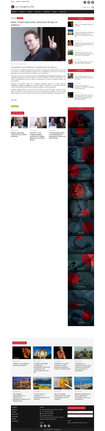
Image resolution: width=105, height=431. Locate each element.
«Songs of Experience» (42, 73)
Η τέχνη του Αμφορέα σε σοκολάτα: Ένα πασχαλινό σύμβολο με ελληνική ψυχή (84, 87)
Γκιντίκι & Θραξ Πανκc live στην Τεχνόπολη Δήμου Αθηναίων (83, 62)
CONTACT (18, 1)
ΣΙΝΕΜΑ (14, 12)
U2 (21, 70)
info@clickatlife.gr (47, 415)
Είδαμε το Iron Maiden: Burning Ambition (83, 25)
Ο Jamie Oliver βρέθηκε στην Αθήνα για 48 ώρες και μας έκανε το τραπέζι (83, 78)
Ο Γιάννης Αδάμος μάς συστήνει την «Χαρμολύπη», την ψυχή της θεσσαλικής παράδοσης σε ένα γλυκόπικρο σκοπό (83, 97)
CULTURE (46, 12)
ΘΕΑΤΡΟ (22, 12)
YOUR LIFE (62, 12)
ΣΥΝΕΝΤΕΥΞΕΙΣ (81, 70)
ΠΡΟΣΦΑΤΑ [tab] (81, 18)
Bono (63, 93)
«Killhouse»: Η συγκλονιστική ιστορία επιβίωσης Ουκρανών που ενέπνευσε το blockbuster (84, 54)
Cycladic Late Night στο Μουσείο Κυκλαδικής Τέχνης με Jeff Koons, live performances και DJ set (84, 34)
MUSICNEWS (15, 106)
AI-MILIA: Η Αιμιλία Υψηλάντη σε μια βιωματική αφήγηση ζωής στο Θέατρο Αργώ (84, 44)
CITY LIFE (38, 12)
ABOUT (13, 1)
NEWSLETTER (25, 1)
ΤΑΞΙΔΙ (54, 12)
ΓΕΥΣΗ (30, 12)
